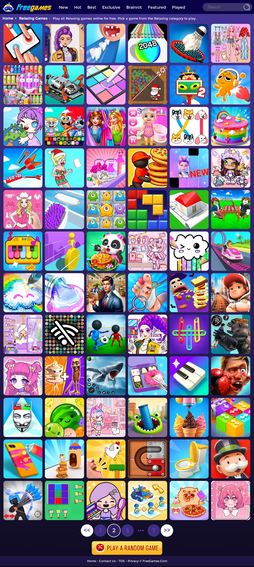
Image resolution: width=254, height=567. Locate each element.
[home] (27, 2)
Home (7, 18)
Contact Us (107, 561)
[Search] (227, 7)
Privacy (133, 561)
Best (91, 7)
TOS (122, 561)
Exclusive (111, 7)
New (63, 7)
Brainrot (134, 7)
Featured (157, 7)
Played (178, 7)
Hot (77, 7)
